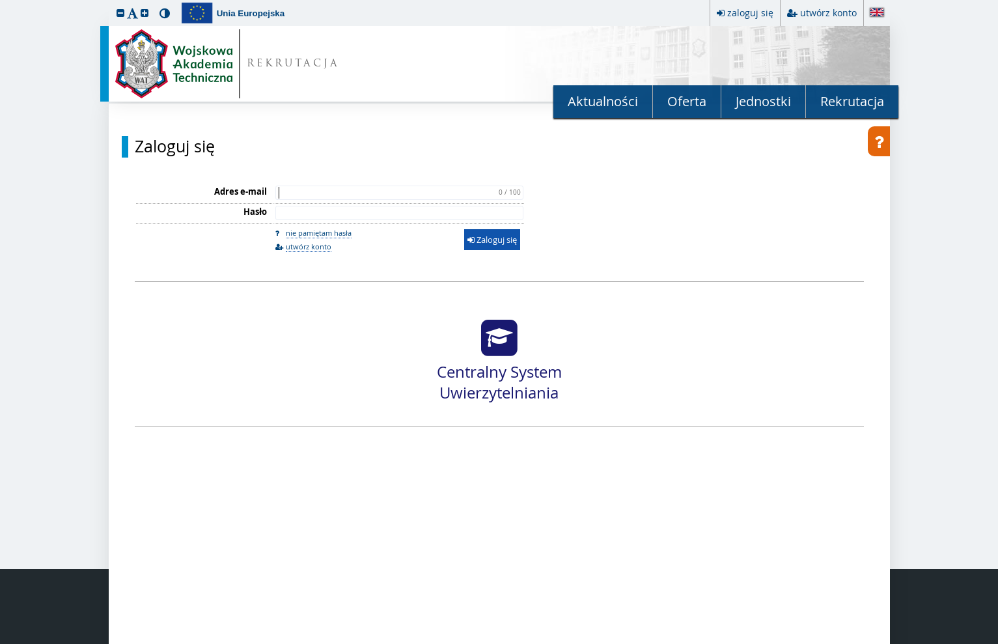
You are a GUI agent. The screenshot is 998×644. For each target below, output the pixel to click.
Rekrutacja (852, 101)
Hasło (255, 211)
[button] (120, 13)
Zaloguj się (175, 146)
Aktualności (603, 101)
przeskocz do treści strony (3, 3)
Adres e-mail (240, 191)
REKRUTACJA (293, 64)
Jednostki (763, 101)
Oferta (686, 101)
